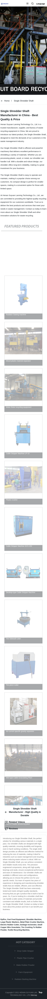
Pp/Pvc (3, 919)
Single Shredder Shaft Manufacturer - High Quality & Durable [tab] (23, 812)
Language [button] (40, 4)
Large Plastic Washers (10, 922)
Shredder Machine (33, 919)
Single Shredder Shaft (24, 101)
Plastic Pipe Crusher (25, 958)
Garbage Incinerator (28, 925)
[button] (27, 3)
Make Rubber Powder (26, 965)
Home (7, 101)
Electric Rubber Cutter (10, 925)
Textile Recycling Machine (18, 930)
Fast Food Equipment (16, 919)
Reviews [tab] (11, 828)
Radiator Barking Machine (25, 979)
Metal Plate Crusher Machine (32, 922)
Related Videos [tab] (15, 822)
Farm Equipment (26, 972)
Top (40, 992)
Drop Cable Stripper (25, 951)
